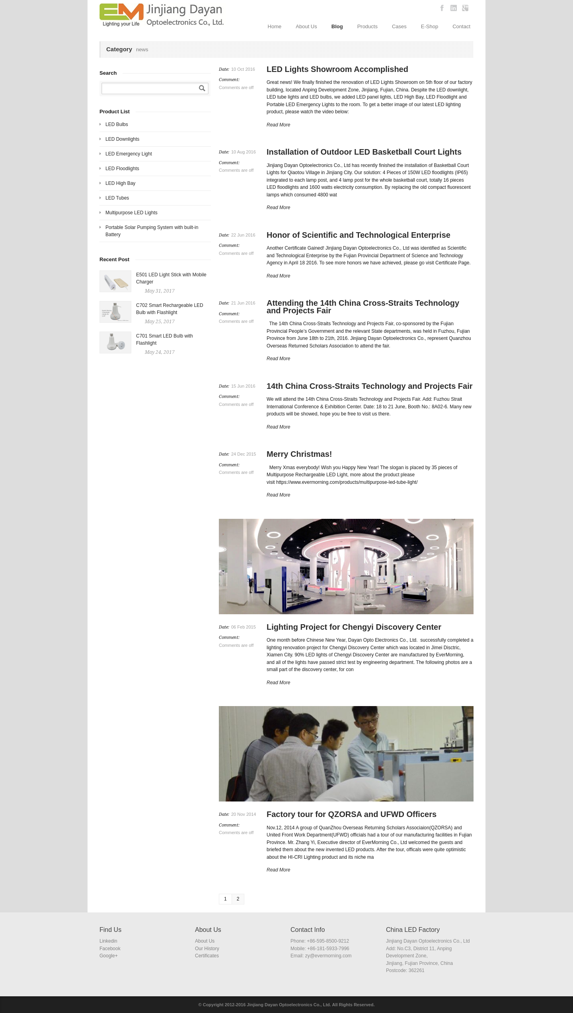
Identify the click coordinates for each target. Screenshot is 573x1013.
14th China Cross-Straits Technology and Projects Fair (370, 386)
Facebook (110, 948)
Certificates (207, 956)
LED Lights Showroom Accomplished (337, 69)
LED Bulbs (116, 124)
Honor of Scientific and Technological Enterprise (358, 235)
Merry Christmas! (299, 454)
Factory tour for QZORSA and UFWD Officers (352, 814)
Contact (461, 26)
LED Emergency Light (128, 154)
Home (275, 26)
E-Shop (429, 26)
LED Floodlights (122, 168)
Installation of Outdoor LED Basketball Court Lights (364, 151)
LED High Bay (120, 183)
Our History (207, 948)
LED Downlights (122, 139)
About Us (306, 26)
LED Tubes (117, 198)
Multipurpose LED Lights (131, 212)
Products (367, 26)
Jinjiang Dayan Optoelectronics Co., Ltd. (289, 1004)
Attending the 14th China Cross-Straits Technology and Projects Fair (363, 307)
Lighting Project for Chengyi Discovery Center (354, 627)
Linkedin (108, 941)
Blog (337, 26)
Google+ (108, 956)
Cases (399, 26)
